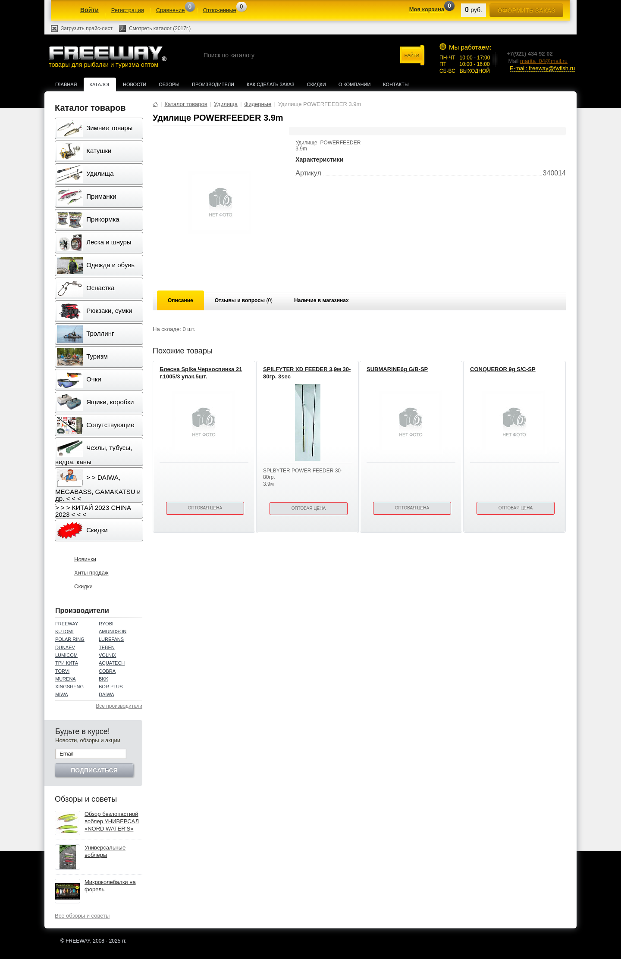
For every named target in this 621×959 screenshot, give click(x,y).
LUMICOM (66, 655)
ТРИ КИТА (66, 662)
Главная (66, 84)
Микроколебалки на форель (110, 886)
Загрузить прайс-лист (87, 28)
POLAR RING (70, 639)
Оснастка (86, 288)
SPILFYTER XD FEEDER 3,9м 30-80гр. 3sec (307, 373)
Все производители (119, 706)
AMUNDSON (112, 631)
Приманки (86, 197)
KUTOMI (64, 631)
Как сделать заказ (271, 84)
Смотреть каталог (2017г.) (160, 28)
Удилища (85, 174)
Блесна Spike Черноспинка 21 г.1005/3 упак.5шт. (201, 373)
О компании (355, 84)
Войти (89, 9)
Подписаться (94, 770)
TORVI (62, 671)
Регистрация (127, 10)
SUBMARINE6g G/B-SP (397, 369)
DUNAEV (65, 647)
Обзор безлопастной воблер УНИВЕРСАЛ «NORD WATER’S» (112, 821)
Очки (79, 379)
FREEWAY (66, 623)
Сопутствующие (96, 425)
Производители (213, 84)
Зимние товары (94, 128)
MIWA (61, 694)
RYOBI (106, 623)
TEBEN (107, 647)
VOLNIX (107, 655)
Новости (134, 84)
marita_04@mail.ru (544, 61)
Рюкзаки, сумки (94, 311)
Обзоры (169, 84)
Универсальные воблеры (105, 851)
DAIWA (106, 694)
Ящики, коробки (95, 402)
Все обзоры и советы (82, 915)
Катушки (84, 151)
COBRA (107, 671)
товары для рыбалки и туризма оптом (107, 56)
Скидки (316, 84)
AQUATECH (112, 662)
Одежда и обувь (96, 265)
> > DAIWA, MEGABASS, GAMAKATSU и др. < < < (98, 485)
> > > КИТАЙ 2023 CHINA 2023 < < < (93, 511)
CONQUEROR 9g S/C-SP (503, 369)
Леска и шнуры (94, 242)
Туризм (82, 356)
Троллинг (85, 334)
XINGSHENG (69, 686)
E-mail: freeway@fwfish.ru (542, 68)
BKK (103, 678)
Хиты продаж (91, 572)
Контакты (395, 84)
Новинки (85, 559)
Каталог (99, 84)
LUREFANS (111, 639)
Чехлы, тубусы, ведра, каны (93, 452)
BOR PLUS (111, 686)
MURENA (65, 678)
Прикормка (88, 219)
